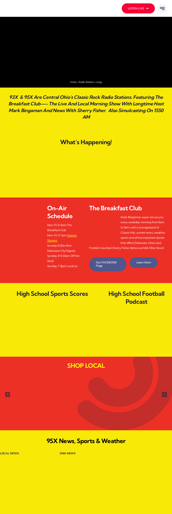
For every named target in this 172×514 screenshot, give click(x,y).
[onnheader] (71, 461)
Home (73, 82)
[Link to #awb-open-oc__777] (162, 8)
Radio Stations (86, 82)
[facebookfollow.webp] (23, 204)
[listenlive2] (23, 218)
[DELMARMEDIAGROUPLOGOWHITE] (22, 4)
